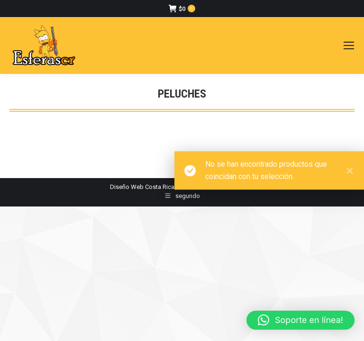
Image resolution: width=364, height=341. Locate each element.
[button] (300, 320)
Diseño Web (127, 186)
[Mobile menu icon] (349, 45)
